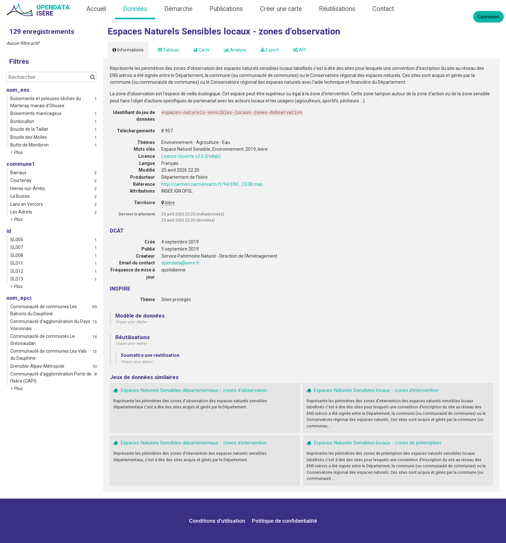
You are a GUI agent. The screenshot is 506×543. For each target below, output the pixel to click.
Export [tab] (270, 49)
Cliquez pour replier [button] (131, 343)
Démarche (178, 9)
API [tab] (299, 49)
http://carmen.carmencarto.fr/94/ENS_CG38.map (212, 184)
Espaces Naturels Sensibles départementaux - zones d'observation (193, 390)
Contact (383, 9)
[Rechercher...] (51, 77)
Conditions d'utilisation (217, 521)
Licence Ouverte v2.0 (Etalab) (191, 156)
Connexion (488, 16)
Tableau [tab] (168, 49)
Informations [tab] (128, 49)
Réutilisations (337, 9)
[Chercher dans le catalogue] (93, 77)
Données (135, 9)
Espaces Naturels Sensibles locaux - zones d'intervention (376, 390)
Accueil (96, 9)
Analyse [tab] (235, 49)
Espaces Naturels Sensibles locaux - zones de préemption (377, 443)
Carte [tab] (202, 49)
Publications (226, 9)
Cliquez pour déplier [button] (131, 322)
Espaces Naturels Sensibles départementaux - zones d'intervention (193, 443)
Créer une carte (281, 9)
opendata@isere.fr (180, 262)
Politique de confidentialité (284, 521)
